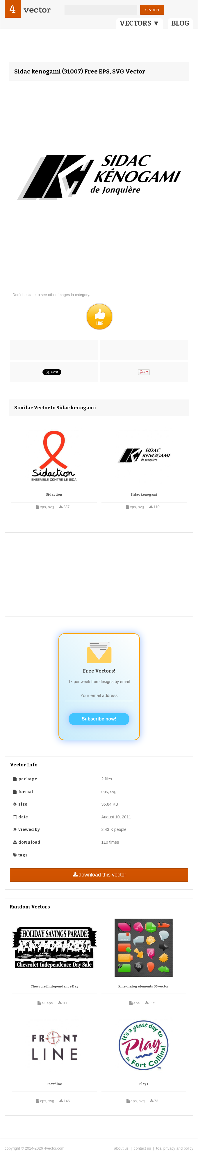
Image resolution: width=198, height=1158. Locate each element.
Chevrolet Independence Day (54, 986)
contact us (142, 1148)
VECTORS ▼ (139, 23)
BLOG (180, 23)
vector (37, 10)
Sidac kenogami (144, 494)
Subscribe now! (99, 718)
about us (121, 1148)
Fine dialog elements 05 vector (143, 986)
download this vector (99, 875)
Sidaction (54, 494)
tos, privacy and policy (174, 1148)
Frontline (54, 1084)
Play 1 (143, 1084)
